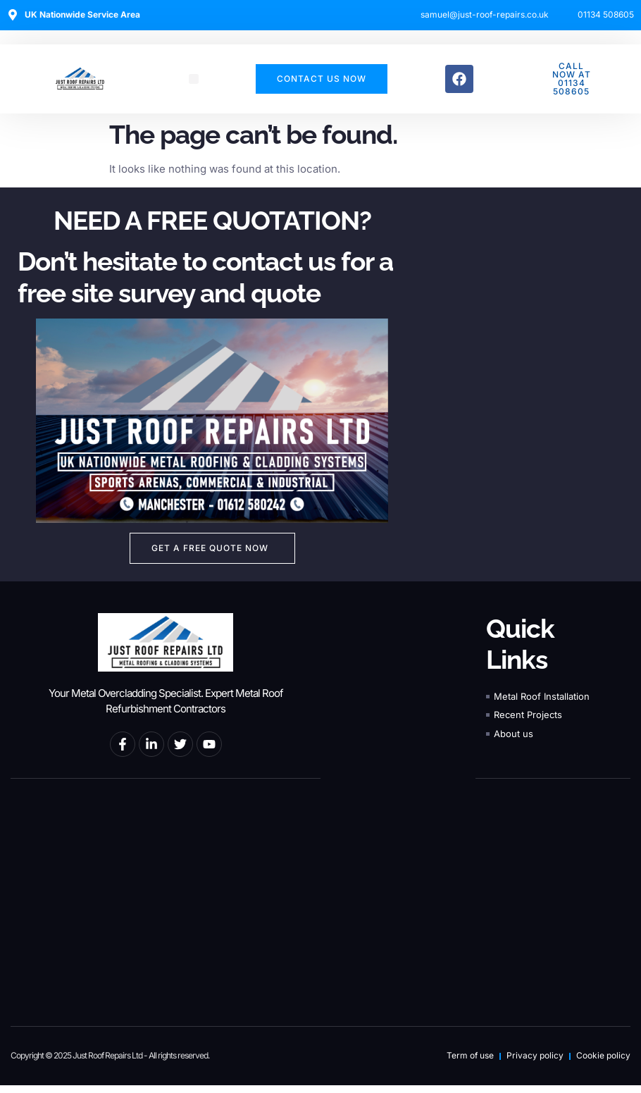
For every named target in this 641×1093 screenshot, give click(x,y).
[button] (194, 79)
